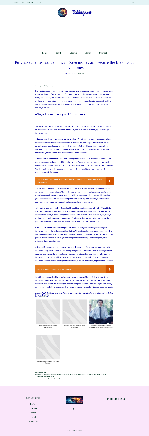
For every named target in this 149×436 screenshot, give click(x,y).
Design (33, 404)
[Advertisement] (74, 33)
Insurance (90, 374)
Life (95, 374)
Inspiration (33, 421)
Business (40, 374)
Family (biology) (64, 374)
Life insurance (101, 374)
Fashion (33, 412)
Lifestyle (73, 53)
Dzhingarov (80, 73)
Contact (39, 2)
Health (58, 53)
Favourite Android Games (45, 376)
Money (88, 53)
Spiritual (103, 53)
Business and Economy (51, 374)
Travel (33, 417)
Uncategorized (42, 372)
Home (15, 2)
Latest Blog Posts (27, 2)
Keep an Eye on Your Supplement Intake (50, 379)
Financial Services (75, 374)
